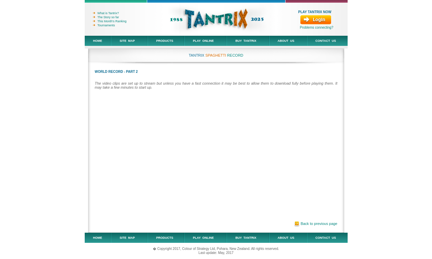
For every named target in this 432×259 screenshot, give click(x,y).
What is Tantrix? (106, 13)
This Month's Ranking (110, 21)
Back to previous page (319, 224)
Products (164, 40)
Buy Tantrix (245, 40)
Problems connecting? (316, 27)
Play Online (202, 40)
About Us (285, 40)
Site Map (126, 40)
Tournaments (104, 25)
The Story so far (106, 17)
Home (96, 40)
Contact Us (325, 40)
